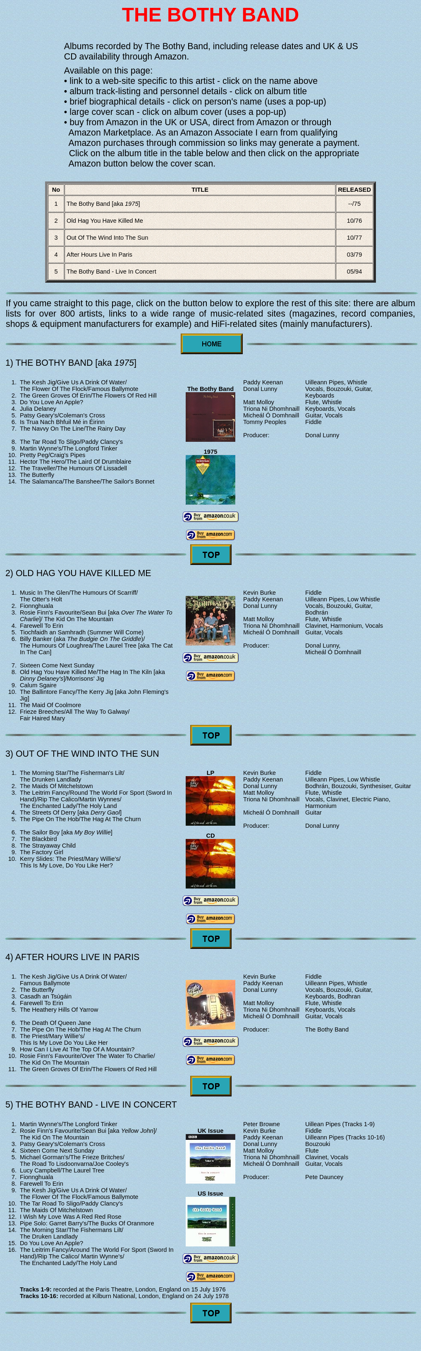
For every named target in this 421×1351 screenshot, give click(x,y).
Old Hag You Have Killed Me (105, 220)
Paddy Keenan (263, 382)
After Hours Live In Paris (99, 254)
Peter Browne (261, 1124)
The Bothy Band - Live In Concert (111, 271)
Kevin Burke (259, 592)
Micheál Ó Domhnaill (271, 415)
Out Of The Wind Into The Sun (107, 237)
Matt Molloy (258, 402)
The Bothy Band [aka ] (103, 203)
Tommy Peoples (264, 422)
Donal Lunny (260, 389)
